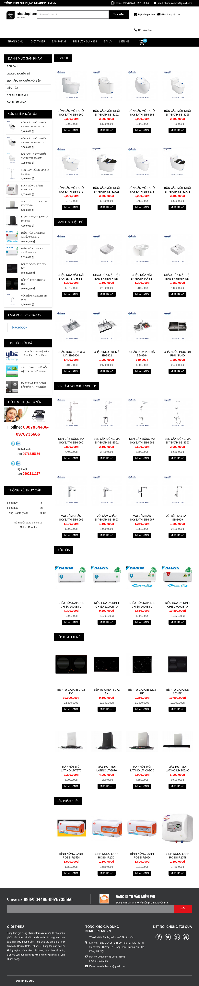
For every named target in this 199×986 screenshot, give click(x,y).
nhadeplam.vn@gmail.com (111, 966)
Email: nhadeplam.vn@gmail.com (174, 3)
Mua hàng (71, 130)
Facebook (19, 327)
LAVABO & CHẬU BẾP (19, 73)
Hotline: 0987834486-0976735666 (132, 3)
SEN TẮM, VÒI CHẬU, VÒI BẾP (24, 81)
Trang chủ (17, 42)
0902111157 (31, 473)
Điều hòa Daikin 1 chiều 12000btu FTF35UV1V (106, 606)
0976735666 (31, 453)
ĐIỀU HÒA (12, 88)
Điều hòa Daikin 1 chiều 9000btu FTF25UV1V (71, 606)
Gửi (183, 908)
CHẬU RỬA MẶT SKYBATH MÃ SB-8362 (142, 278)
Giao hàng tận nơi (170, 14)
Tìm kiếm (118, 14)
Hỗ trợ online (145, 30)
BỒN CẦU (12, 66)
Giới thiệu (41, 42)
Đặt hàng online (146, 14)
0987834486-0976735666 (48, 899)
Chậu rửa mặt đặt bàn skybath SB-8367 (106, 278)
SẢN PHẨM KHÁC (17, 102)
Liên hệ (138, 42)
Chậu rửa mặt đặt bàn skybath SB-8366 (71, 278)
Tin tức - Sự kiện (93, 42)
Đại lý (119, 42)
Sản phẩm (65, 42)
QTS (31, 980)
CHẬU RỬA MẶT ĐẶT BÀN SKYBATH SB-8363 (177, 278)
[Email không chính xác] (90, 909)
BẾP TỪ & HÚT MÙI (17, 95)
